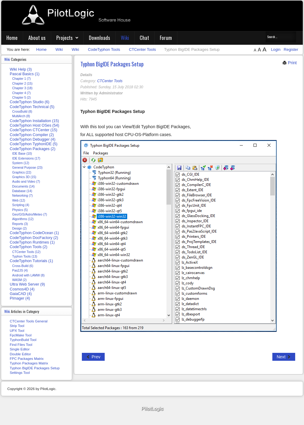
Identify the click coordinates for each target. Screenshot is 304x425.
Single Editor (20, 349)
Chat (144, 37)
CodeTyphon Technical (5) (32, 107)
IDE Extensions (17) (26, 158)
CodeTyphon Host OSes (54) (34, 125)
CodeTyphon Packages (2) (32, 149)
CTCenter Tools (109, 81)
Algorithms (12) (22, 219)
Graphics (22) (21, 172)
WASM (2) (19, 280)
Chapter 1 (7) (21, 78)
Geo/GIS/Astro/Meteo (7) (29, 214)
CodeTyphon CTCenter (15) (33, 130)
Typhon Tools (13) (24, 256)
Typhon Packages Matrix (29, 363)
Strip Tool (17, 326)
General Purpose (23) (27, 167)
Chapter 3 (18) (22, 88)
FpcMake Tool (20, 335)
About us (37, 37)
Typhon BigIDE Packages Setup (112, 64)
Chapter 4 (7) (21, 93)
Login (276, 49)
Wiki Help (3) (21, 69)
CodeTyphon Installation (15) (34, 121)
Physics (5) (20, 210)
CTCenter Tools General (28, 321)
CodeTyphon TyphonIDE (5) (34, 144)
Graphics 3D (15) (24, 177)
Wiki (125, 37)
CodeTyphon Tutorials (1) (31, 261)
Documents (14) (23, 186)
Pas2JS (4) (20, 270)
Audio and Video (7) (26, 181)
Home (12, 37)
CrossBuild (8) (22, 111)
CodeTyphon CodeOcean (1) (34, 233)
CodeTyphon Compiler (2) (32, 135)
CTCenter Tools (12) (26, 252)
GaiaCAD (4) (21, 294)
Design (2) (19, 228)
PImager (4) (20, 298)
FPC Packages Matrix (27, 358)
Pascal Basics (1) (25, 74)
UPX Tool (17, 330)
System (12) (20, 163)
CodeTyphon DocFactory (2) (34, 238)
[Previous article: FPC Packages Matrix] (93, 357)
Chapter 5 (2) (21, 97)
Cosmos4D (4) (22, 289)
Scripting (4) (20, 205)
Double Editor (20, 354)
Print (289, 62)
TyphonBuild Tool (23, 340)
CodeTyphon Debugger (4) (32, 139)
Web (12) (18, 200)
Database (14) (22, 191)
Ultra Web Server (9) (27, 284)
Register (291, 49)
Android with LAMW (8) (28, 275)
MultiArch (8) (21, 116)
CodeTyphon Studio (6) (29, 102)
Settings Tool (20, 372)
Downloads (99, 37)
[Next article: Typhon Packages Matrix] (283, 357)
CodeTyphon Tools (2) (28, 247)
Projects (64, 37)
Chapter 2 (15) (22, 83)
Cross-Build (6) (22, 266)
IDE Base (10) (22, 153)
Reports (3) (20, 224)
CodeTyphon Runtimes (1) (32, 242)
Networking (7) (22, 195)
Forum (166, 37)
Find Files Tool (21, 344)
